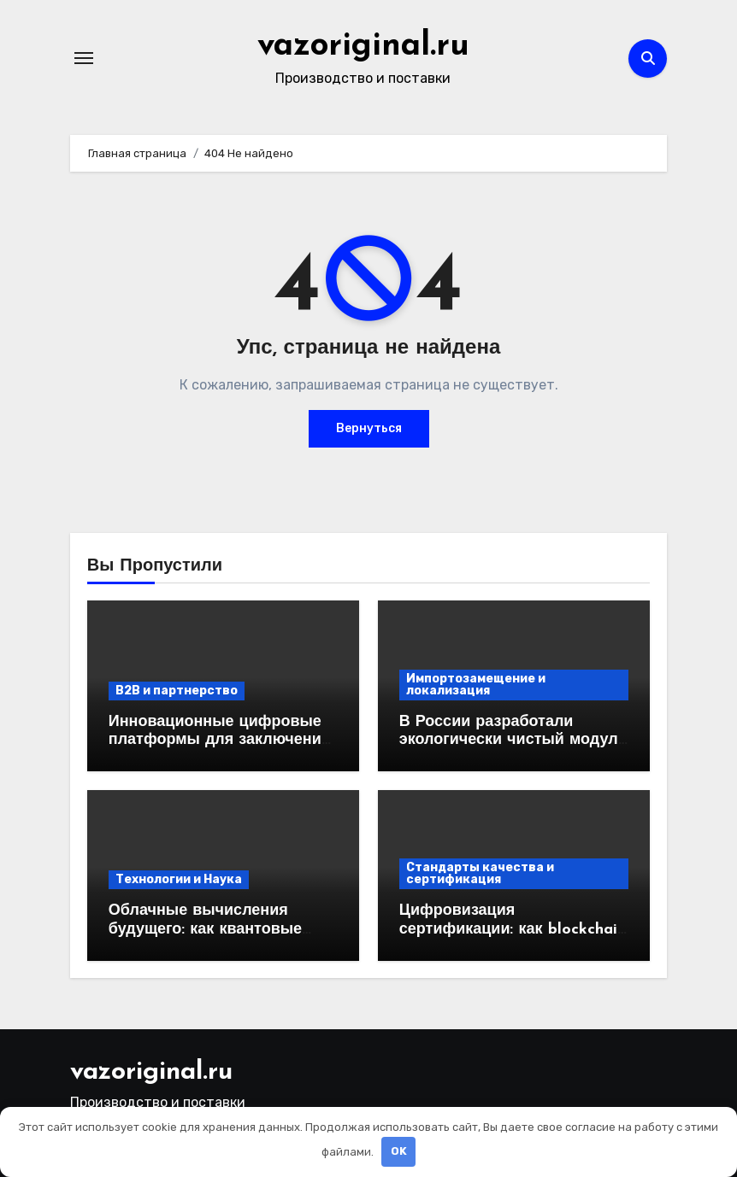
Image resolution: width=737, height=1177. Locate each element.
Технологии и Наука (178, 879)
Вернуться (369, 428)
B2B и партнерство (176, 690)
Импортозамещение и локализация (475, 684)
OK (399, 1151)
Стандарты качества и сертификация (480, 873)
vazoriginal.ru (363, 46)
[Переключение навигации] (83, 58)
